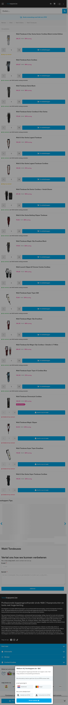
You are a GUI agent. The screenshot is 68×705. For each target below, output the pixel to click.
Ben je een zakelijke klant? (23, 691)
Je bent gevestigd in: (21, 683)
